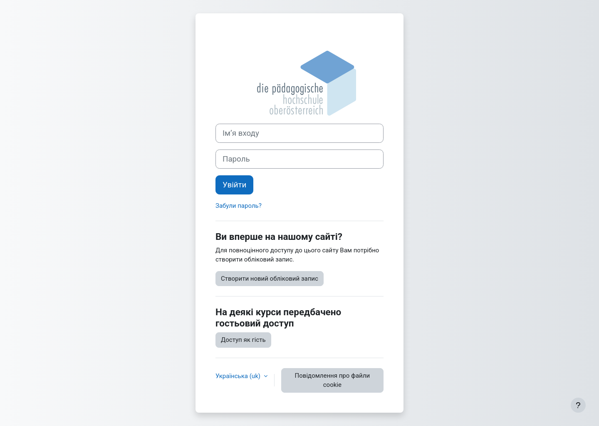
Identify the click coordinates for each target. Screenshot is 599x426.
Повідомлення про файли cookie (332, 380)
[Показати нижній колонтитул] (578, 405)
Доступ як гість (243, 340)
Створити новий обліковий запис (269, 278)
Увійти (234, 184)
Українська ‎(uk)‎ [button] (238, 376)
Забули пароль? (238, 205)
